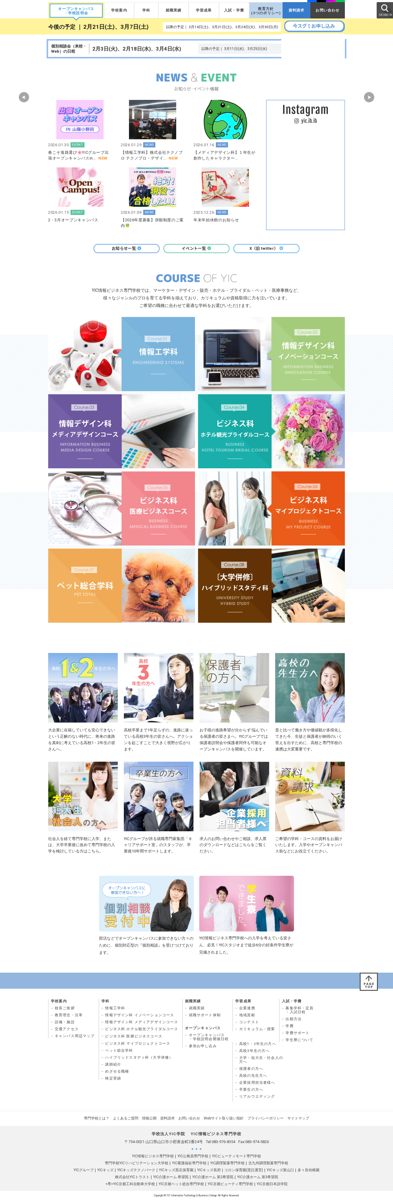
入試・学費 (234, 10)
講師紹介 (113, 1064)
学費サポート (297, 1033)
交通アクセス (67, 1029)
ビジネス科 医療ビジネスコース (133, 1036)
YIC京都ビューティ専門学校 (230, 1184)
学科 (146, 10)
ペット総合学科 (119, 1050)
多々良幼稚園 (308, 1170)
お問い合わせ (327, 10)
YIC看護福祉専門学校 (189, 1163)
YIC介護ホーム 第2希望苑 (212, 1177)
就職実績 (174, 10)
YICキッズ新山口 (280, 1170)
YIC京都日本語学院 (272, 1184)
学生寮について (299, 1040)
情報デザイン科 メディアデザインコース (141, 1022)
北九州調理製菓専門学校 (268, 1163)
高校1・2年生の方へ (257, 1044)
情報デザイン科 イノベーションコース (139, 1015)
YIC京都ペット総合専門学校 (181, 1184)
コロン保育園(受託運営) (243, 1170)
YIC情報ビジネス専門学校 (153, 1156)
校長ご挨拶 (65, 1008)
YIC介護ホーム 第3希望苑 (257, 1177)
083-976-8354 (223, 1142)
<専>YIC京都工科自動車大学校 (130, 1184)
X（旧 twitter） (266, 248)
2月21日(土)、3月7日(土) (116, 27)
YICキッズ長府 (209, 1170)
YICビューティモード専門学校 (236, 1156)
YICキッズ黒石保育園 (176, 1170)
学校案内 (119, 10)
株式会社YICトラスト (132, 1177)
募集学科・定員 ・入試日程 (299, 1010)
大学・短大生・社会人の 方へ (261, 1060)
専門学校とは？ (96, 1118)
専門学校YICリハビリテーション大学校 (136, 1163)
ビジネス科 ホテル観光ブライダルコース (141, 1029)
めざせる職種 (117, 1071)
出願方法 (294, 1019)
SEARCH (384, 10)
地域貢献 (247, 1015)
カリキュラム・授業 (257, 1029)
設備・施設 (65, 1022)
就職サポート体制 (205, 1015)
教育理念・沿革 (69, 1015)
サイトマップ (298, 1118)
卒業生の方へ (251, 1089)
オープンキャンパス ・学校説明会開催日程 (209, 1037)
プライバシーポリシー (265, 1118)
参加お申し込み (203, 1046)
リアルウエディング (257, 1096)
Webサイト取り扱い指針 (224, 1118)
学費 (289, 1026)
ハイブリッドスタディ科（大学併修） (139, 1057)
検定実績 (113, 1078)
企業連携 (247, 1008)
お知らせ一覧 (126, 248)
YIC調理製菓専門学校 (227, 1163)
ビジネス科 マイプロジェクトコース (137, 1043)
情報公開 (149, 1118)
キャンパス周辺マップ (75, 1036)
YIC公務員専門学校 (192, 1156)
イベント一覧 (196, 248)
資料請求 (297, 10)
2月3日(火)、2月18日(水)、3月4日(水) (136, 49)
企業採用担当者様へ (257, 1082)
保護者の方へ (251, 1068)
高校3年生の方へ (254, 1051)
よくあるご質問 (125, 1118)
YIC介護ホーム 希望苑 (171, 1177)
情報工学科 (115, 1008)
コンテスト (249, 1022)
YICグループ (84, 1170)
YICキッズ (105, 1170)
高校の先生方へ (253, 1075)
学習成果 (204, 10)
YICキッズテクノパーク (136, 1170)
